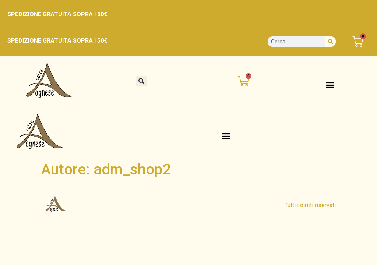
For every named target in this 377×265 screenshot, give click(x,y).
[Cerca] (330, 41)
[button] (141, 81)
